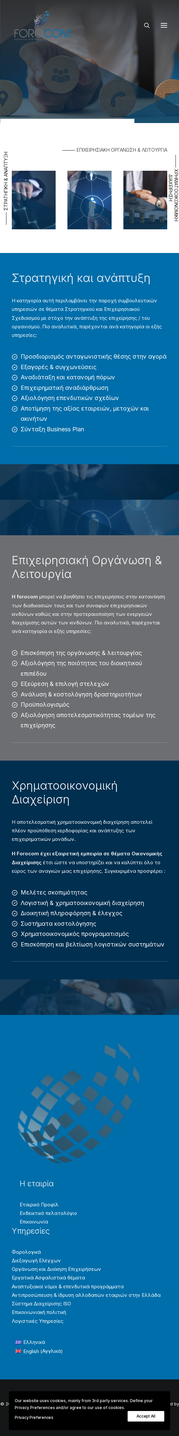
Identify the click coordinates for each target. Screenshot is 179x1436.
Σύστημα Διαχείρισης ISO (41, 1303)
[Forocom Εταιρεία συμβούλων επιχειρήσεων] (42, 25)
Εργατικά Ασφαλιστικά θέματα (48, 1277)
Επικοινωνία (34, 1222)
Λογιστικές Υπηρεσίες (37, 1321)
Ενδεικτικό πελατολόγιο (48, 1213)
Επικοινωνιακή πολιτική (39, 1312)
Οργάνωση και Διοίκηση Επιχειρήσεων (56, 1269)
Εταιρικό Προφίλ (39, 1204)
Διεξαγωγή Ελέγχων (36, 1260)
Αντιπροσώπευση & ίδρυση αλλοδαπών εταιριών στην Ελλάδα (86, 1295)
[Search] (144, 25)
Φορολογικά (26, 1252)
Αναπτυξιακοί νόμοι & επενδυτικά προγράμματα (68, 1286)
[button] (164, 25)
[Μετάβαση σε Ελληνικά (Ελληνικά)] (39, 1342)
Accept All (145, 1416)
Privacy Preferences (34, 1417)
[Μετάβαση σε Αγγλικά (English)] (39, 1351)
